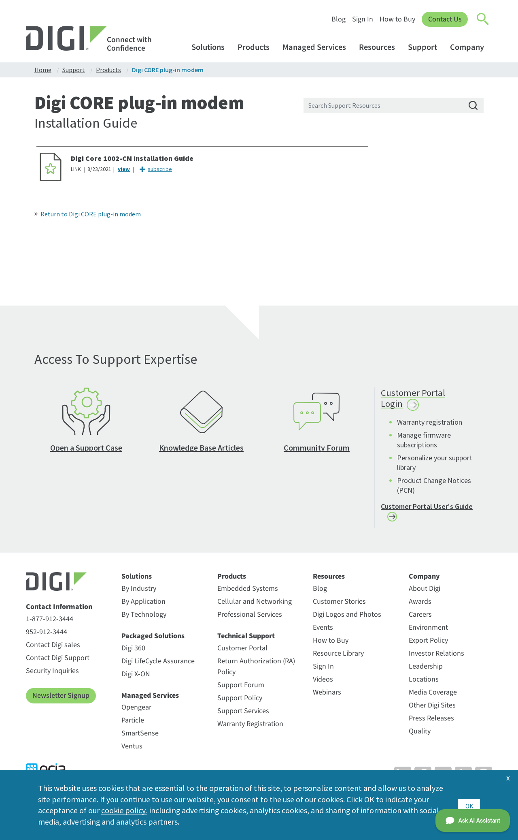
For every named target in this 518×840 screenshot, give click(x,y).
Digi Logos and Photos (347, 618)
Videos (323, 683)
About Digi (424, 593)
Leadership (426, 670)
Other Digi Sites (432, 709)
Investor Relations (436, 657)
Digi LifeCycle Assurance (158, 665)
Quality (420, 735)
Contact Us (444, 19)
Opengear (136, 711)
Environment (428, 631)
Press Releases (431, 722)
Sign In (362, 19)
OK (468, 804)
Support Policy (239, 702)
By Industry (138, 593)
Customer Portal (242, 652)
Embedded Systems (247, 593)
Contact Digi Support (57, 662)
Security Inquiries (52, 675)
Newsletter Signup (60, 700)
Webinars (327, 696)
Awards (420, 606)
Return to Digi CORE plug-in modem (90, 214)
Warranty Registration (250, 728)
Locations (424, 683)
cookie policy (123, 810)
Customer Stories (339, 606)
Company (471, 47)
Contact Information (59, 611)
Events (323, 631)
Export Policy (428, 644)
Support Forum (240, 689)
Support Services (243, 715)
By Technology (143, 618)
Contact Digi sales (53, 649)
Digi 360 (133, 652)
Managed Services (318, 47)
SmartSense (140, 737)
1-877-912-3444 (49, 623)
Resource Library (338, 657)
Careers (420, 618)
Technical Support (246, 640)
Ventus (131, 750)
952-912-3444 (46, 636)
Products (257, 47)
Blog (338, 19)
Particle (132, 724)
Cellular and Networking (254, 606)
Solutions (211, 47)
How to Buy (397, 19)
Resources (381, 47)
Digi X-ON (135, 678)
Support (426, 47)
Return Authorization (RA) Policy (256, 670)
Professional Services (249, 618)
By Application (143, 606)
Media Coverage (433, 696)
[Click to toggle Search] (483, 19)
